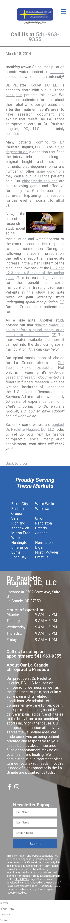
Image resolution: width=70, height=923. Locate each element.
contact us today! (42, 772)
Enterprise (19, 547)
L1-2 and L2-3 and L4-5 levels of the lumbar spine (35, 273)
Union (39, 518)
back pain (14, 95)
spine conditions (50, 171)
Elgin (39, 547)
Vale (14, 518)
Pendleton (43, 523)
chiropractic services (40, 181)
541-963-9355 (44, 36)
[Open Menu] (63, 11)
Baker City (19, 504)
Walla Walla (44, 504)
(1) (62, 302)
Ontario (41, 528)
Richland (18, 523)
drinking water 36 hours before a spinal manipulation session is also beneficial (35, 330)
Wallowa (42, 508)
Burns (16, 552)
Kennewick (20, 528)
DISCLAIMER (22, 879)
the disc (57, 72)
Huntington (20, 542)
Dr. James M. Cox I (48, 885)
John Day (18, 557)
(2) (54, 335)
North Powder (46, 552)
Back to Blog (16, 463)
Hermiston (44, 542)
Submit (35, 844)
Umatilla (41, 557)
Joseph (41, 533)
